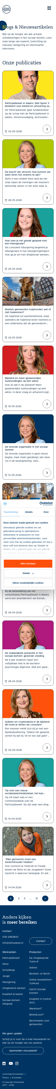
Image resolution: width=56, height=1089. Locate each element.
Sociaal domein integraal (11, 1002)
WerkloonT (35, 1008)
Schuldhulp (8, 970)
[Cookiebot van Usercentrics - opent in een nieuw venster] (40, 504)
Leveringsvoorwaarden (13, 1074)
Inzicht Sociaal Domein (37, 991)
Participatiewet (11, 958)
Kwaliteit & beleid (12, 994)
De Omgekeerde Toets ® (39, 960)
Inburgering (8, 982)
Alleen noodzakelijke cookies (28, 583)
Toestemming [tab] (10, 512)
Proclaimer (17, 1078)
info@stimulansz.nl (12, 943)
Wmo (5, 964)
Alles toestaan (28, 563)
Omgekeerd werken (13, 988)
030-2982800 (10, 937)
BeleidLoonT (36, 1014)
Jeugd (6, 976)
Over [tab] (46, 512)
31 (37, 898)
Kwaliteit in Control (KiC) (40, 1001)
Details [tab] (29, 512)
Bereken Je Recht (39, 973)
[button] (23, 1050)
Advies (33, 967)
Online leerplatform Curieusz (40, 982)
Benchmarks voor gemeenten (39, 1023)
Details (28, 573)
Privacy (5, 1078)
